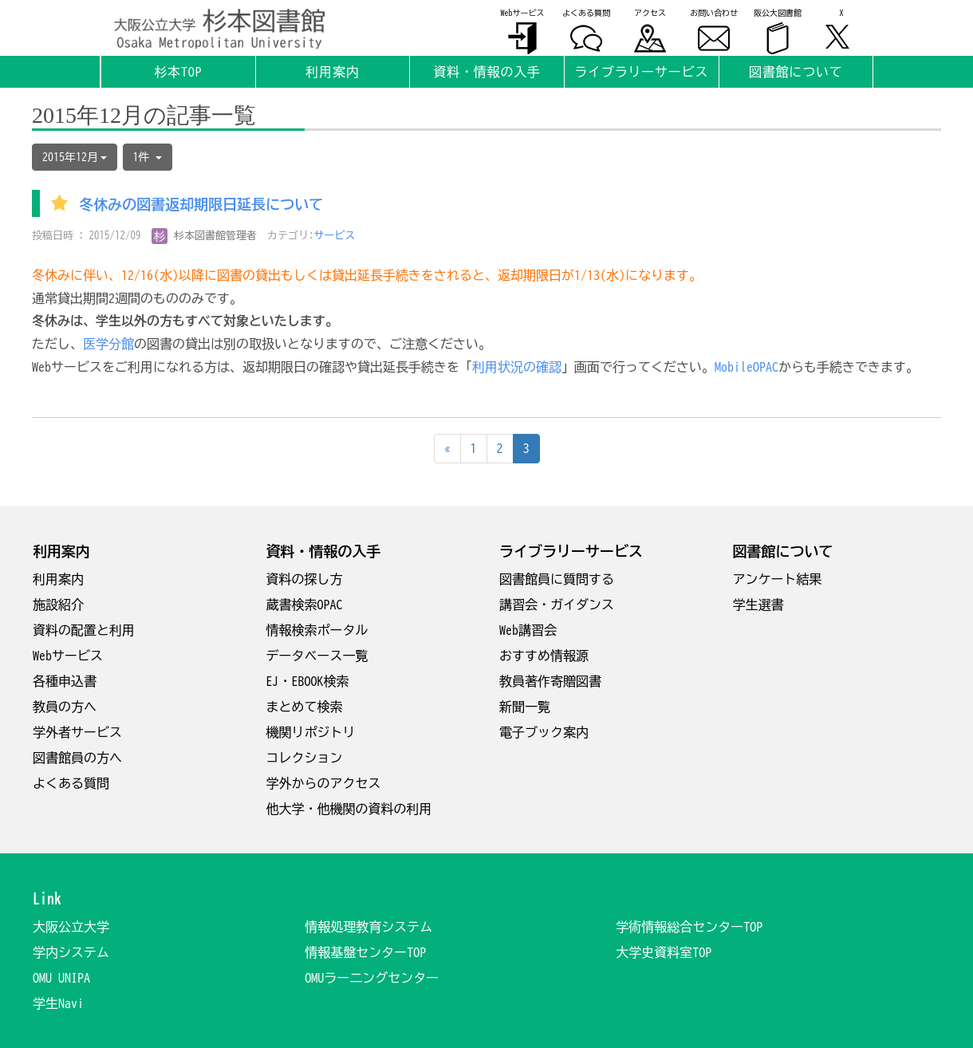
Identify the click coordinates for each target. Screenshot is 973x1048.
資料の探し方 (304, 579)
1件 (147, 157)
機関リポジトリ (311, 732)
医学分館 (108, 343)
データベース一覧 (317, 655)
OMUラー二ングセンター (372, 977)
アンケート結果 (777, 579)
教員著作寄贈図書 (550, 681)
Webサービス (68, 655)
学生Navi (58, 1003)
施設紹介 (58, 604)
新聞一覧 (524, 706)
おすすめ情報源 (544, 655)
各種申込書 (65, 681)
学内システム (71, 952)
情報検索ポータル (317, 630)
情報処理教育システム (368, 926)
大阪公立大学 (71, 926)
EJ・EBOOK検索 (307, 681)
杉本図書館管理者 (205, 235)
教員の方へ (65, 706)
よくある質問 (71, 783)
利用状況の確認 (516, 366)
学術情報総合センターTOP (689, 926)
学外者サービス (77, 732)
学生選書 (758, 604)
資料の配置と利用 (84, 630)
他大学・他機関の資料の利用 (349, 808)
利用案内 (58, 579)
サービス (335, 235)
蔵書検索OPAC (304, 604)
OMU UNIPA (61, 977)
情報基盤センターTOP (365, 952)
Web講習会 (528, 630)
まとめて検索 (304, 706)
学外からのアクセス (323, 783)
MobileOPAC (746, 366)
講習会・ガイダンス (556, 604)
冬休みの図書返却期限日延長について (201, 205)
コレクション (304, 757)
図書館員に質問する (556, 579)
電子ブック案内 (544, 732)
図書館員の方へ (77, 757)
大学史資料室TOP (663, 952)
